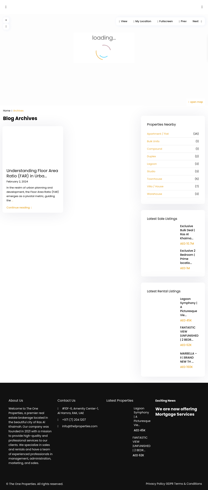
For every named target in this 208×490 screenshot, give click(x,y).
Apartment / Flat (158, 134)
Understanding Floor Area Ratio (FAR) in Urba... (32, 173)
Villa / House (155, 186)
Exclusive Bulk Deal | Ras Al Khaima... (187, 232)
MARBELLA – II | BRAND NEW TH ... (188, 357)
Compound (154, 149)
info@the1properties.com (80, 426)
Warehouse (154, 194)
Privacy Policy (155, 484)
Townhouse (154, 179)
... (12, 200)
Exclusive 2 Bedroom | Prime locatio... (187, 257)
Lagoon (152, 164)
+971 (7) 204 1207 (74, 420)
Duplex (151, 156)
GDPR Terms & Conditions (184, 484)
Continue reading (19, 207)
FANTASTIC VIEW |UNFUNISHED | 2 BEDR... (189, 333)
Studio (151, 171)
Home (6, 110)
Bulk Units (153, 141)
